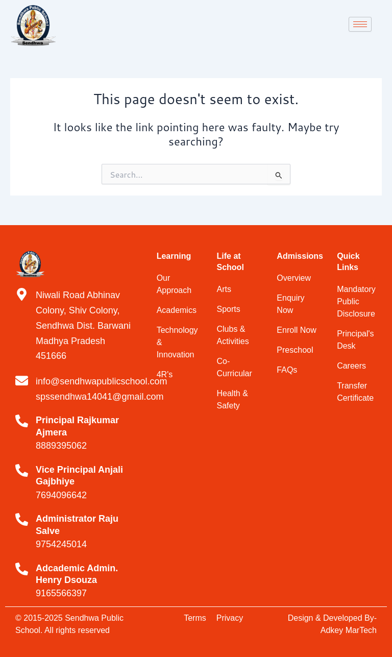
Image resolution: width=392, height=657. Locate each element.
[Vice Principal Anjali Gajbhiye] (21, 470)
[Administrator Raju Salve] (21, 519)
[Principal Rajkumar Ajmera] (21, 421)
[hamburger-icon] (360, 24)
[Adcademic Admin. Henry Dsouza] (21, 569)
